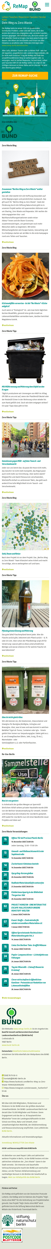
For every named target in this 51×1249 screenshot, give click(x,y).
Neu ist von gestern (10, 801)
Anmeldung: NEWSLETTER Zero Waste (18, 1143)
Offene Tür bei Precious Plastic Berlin (27, 838)
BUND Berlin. (7, 1131)
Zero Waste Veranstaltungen (14, 831)
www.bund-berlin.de (10, 1045)
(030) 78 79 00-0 (9, 1075)
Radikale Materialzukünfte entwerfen (27, 883)
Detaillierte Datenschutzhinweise (26, 1051)
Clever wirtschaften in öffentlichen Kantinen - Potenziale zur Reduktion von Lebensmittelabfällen (28, 982)
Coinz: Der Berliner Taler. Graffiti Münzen (28, 945)
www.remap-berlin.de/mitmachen (15, 45)
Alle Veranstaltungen (12, 998)
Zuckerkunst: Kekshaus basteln (25, 864)
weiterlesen (9, 242)
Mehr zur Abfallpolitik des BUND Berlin (24, 1177)
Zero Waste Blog (9, 145)
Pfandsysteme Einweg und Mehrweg (17, 631)
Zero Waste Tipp (9, 331)
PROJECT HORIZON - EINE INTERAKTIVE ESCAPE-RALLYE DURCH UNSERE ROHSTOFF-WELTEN (28, 908)
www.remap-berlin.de (22, 1029)
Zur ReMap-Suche (25, 75)
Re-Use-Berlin (8, 754)
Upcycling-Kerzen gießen (22, 873)
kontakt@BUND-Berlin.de (14, 1078)
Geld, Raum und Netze (11, 554)
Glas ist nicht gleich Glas (12, 717)
